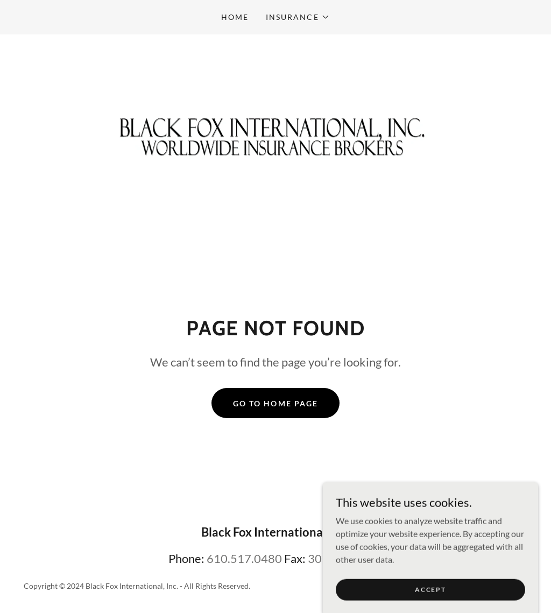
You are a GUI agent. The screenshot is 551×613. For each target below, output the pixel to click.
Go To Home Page (275, 403)
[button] (297, 17)
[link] (275, 132)
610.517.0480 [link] (244, 558)
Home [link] (235, 17)
